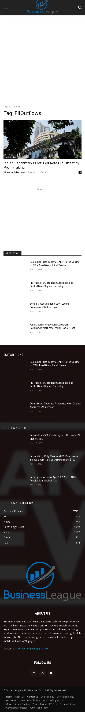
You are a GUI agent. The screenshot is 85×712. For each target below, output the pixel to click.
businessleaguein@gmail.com (33, 648)
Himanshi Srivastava (14, 172)
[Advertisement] (42, 58)
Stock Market (10, 157)
